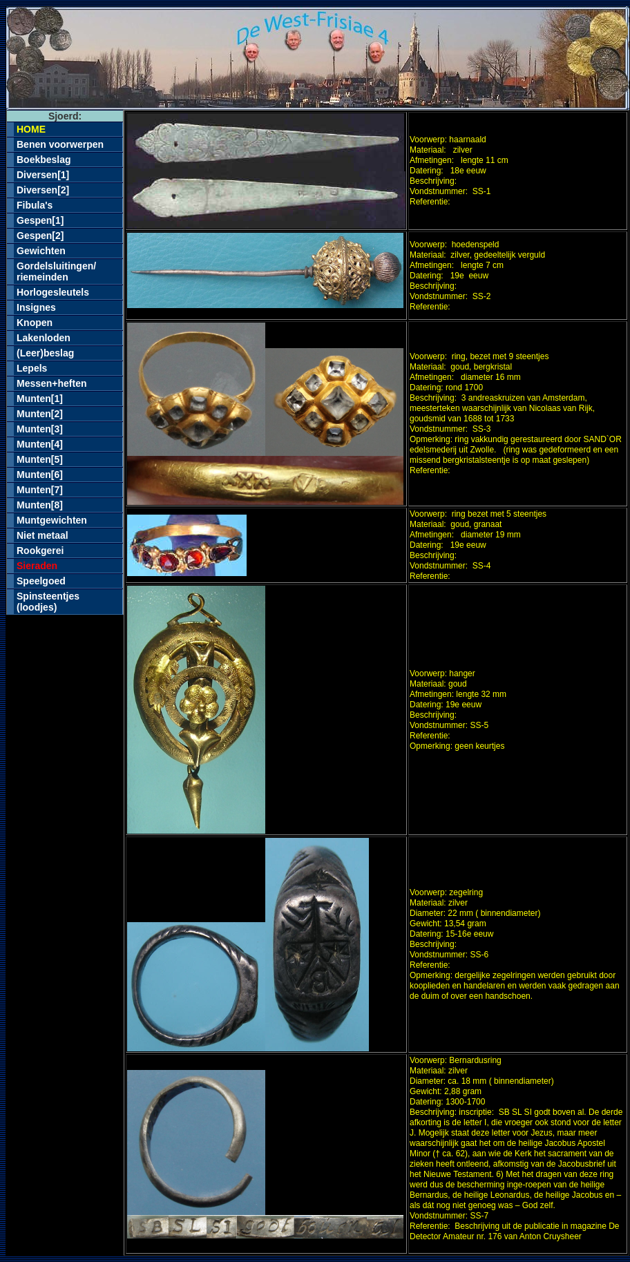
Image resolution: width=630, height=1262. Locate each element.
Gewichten (41, 250)
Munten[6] (40, 474)
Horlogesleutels (53, 292)
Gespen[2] (40, 235)
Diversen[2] (43, 189)
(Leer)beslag (45, 352)
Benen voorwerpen (60, 144)
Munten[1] (40, 398)
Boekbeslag (44, 159)
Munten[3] (40, 428)
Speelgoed (41, 580)
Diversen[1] (43, 174)
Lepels (32, 368)
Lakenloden (43, 337)
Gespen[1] (40, 220)
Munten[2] (40, 413)
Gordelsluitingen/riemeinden (56, 271)
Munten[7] (40, 489)
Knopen (34, 322)
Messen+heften (52, 383)
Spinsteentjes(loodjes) (48, 602)
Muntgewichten (52, 520)
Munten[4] (40, 444)
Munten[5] (40, 459)
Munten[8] (40, 504)
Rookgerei (40, 550)
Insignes (36, 307)
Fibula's (34, 205)
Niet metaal (42, 535)
